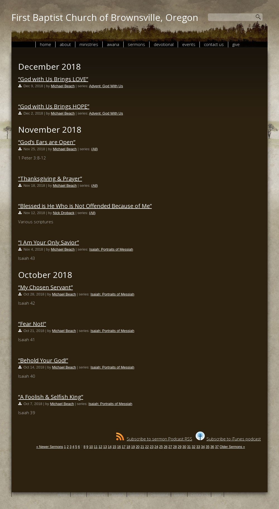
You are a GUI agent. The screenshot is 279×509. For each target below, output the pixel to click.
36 (212, 447)
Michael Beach (62, 86)
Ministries (89, 44)
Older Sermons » (232, 447)
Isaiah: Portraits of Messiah (111, 249)
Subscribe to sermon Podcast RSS (154, 439)
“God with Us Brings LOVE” (53, 79)
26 (165, 447)
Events (188, 44)
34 (203, 447)
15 (114, 447)
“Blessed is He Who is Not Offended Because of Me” (85, 206)
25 (161, 447)
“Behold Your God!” (43, 360)
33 (198, 447)
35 (207, 447)
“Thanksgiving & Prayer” (50, 178)
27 (170, 447)
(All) (94, 149)
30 (184, 447)
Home (45, 44)
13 (105, 447)
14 (109, 447)
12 (100, 447)
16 (119, 447)
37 (217, 447)
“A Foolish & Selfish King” (50, 397)
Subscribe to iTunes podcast (228, 439)
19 (133, 447)
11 (95, 447)
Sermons (136, 44)
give (236, 44)
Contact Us (214, 44)
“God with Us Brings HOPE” (53, 106)
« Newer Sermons (49, 447)
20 (138, 447)
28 (175, 447)
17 (124, 447)
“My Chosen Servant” (45, 287)
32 (193, 447)
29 (179, 447)
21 (142, 447)
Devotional (164, 44)
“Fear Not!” (32, 324)
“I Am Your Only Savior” (48, 242)
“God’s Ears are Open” (46, 142)
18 (128, 447)
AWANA (113, 44)
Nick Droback (63, 213)
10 (91, 447)
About (65, 44)
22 (147, 447)
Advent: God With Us (106, 86)
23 (151, 447)
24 (156, 447)
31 (189, 447)
